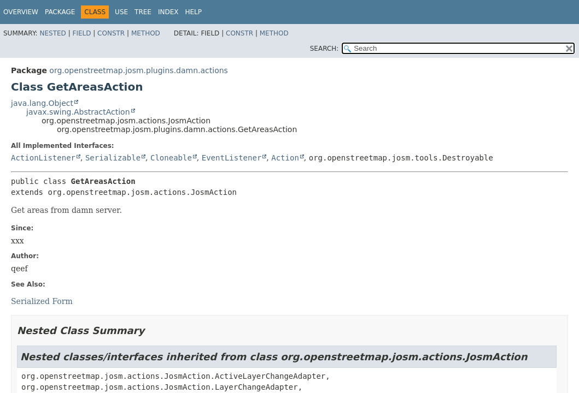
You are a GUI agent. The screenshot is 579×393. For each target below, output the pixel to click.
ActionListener (43, 157)
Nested (52, 33)
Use (121, 12)
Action (285, 157)
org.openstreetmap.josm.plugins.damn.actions (138, 70)
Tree (142, 12)
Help (193, 12)
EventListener (232, 157)
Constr (111, 33)
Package (60, 12)
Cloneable (171, 157)
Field (81, 33)
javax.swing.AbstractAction (78, 112)
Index (168, 12)
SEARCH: (324, 48)
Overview (20, 12)
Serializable (113, 157)
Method (145, 33)
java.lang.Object (42, 103)
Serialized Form (42, 301)
